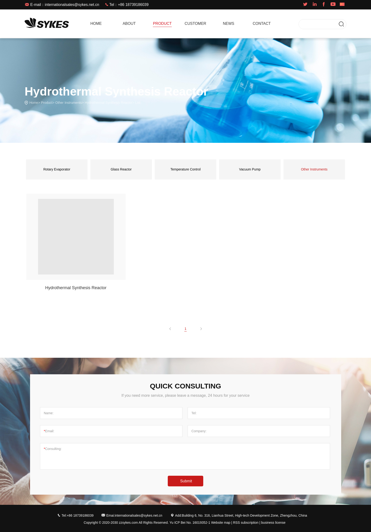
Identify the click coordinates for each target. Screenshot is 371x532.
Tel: (194, 413)
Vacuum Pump (250, 169)
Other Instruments (68, 103)
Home (33, 103)
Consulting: (53, 449)
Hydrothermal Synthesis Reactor (108, 103)
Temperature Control (185, 169)
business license (273, 522)
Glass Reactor (121, 169)
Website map (220, 522)
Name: (48, 413)
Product (46, 103)
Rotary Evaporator (56, 169)
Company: (199, 431)
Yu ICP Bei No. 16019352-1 (189, 522)
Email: (49, 431)
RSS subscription (245, 522)
